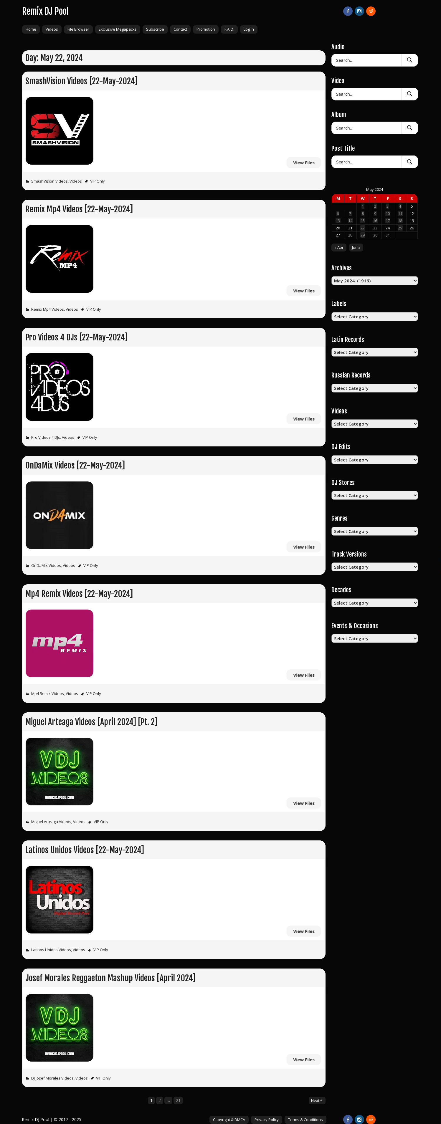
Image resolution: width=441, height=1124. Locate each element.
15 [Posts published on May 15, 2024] (363, 220)
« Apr (338, 247)
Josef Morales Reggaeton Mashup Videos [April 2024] (110, 978)
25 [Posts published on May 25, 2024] (400, 228)
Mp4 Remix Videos (47, 693)
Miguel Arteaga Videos (51, 821)
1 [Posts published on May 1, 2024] (363, 206)
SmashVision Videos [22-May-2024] (81, 81)
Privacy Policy (267, 1119)
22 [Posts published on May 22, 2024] (363, 228)
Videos (52, 29)
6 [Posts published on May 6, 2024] (338, 213)
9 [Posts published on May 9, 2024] (375, 213)
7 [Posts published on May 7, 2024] (350, 213)
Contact (180, 29)
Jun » (356, 247)
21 (178, 1100)
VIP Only (97, 181)
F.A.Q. (229, 29)
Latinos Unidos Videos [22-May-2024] (84, 850)
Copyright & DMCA (229, 1119)
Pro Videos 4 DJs (45, 437)
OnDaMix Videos (46, 565)
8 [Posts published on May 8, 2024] (363, 213)
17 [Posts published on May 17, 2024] (388, 220)
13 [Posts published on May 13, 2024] (338, 220)
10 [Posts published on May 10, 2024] (388, 213)
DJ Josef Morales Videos (52, 1078)
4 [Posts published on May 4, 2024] (400, 206)
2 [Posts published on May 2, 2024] (375, 206)
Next (315, 1100)
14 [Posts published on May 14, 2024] (350, 220)
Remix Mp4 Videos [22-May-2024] (79, 209)
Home (31, 29)
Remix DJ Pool (45, 11)
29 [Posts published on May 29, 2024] (363, 235)
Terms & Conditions (305, 1119)
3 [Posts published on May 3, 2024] (388, 206)
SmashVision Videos (49, 181)
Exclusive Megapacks (118, 29)
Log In (249, 29)
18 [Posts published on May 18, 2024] (400, 220)
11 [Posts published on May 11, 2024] (400, 213)
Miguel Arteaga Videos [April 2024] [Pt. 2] (91, 722)
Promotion (205, 29)
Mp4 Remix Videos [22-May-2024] (79, 594)
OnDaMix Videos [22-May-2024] (75, 465)
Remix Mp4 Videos (47, 309)
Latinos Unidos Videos (51, 949)
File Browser (78, 29)
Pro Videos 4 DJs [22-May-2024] (76, 337)
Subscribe (155, 29)
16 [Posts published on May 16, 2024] (375, 220)
